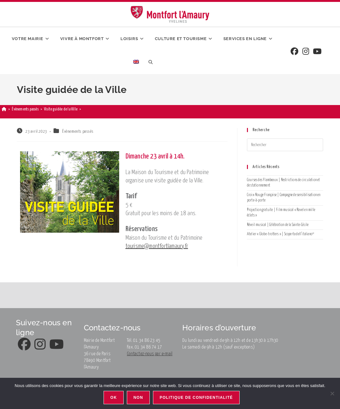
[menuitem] (136, 62)
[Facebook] (294, 52)
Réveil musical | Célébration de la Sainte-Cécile (278, 225)
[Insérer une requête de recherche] (285, 144)
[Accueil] (4, 109)
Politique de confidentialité (196, 397)
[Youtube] (317, 52)
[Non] (332, 393)
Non (138, 397)
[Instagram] (305, 52)
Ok (113, 397)
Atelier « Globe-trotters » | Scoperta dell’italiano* (280, 234)
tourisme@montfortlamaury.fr (157, 246)
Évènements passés (77, 132)
